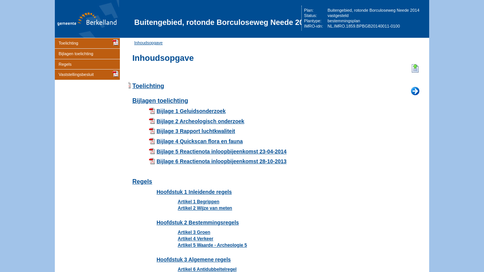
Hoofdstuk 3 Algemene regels (194, 260)
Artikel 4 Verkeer (195, 238)
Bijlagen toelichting (76, 53)
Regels (65, 64)
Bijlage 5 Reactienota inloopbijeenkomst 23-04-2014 (222, 151)
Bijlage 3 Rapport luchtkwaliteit (196, 131)
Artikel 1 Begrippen (198, 201)
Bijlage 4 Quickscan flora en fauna (200, 141)
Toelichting (68, 43)
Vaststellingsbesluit (76, 74)
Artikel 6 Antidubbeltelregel (207, 269)
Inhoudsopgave (148, 42)
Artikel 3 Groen (194, 232)
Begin (415, 68)
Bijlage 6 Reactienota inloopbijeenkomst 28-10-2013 (222, 161)
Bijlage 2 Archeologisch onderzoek (200, 121)
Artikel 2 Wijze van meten (205, 208)
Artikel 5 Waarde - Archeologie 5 (212, 245)
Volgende (415, 91)
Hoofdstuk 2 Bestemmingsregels (198, 222)
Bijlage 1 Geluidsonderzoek (191, 111)
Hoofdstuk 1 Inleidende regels (194, 192)
